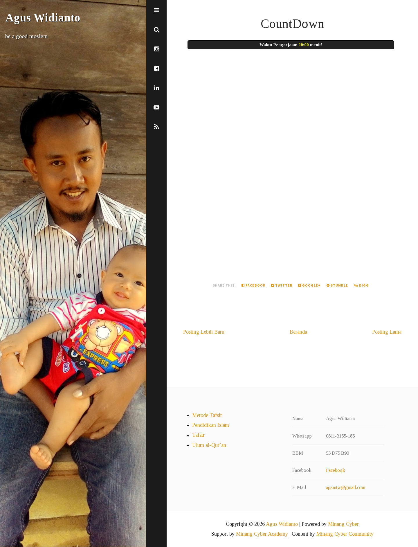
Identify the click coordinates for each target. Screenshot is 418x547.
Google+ (309, 285)
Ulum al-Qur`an (209, 445)
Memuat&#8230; (280, 158)
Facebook (253, 285)
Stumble (337, 285)
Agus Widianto (42, 17)
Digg (361, 285)
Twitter (281, 285)
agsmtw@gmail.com (345, 487)
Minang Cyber (343, 524)
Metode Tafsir (207, 415)
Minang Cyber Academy (262, 534)
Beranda (298, 332)
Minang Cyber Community (345, 534)
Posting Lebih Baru (203, 332)
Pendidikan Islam (210, 425)
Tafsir (198, 435)
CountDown (292, 23)
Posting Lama (386, 332)
